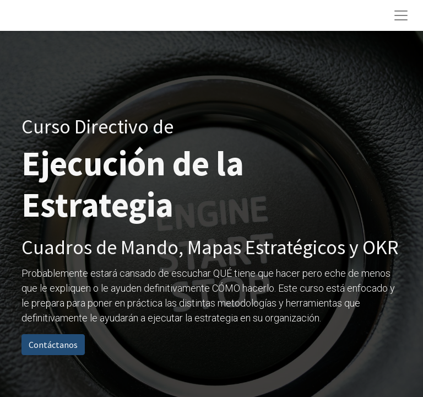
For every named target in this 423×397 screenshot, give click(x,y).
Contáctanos (53, 344)
